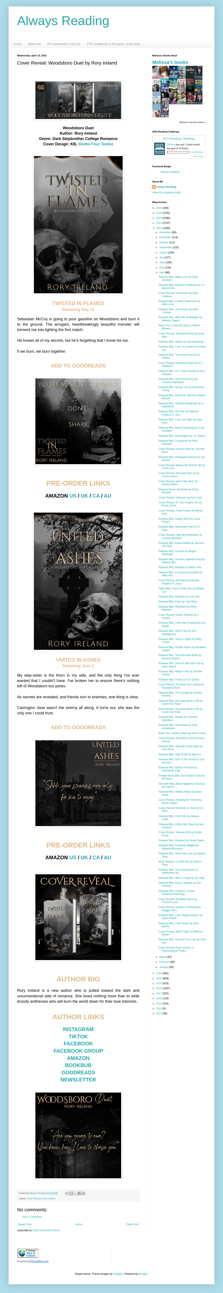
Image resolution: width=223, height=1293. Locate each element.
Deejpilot (118, 1273)
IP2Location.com (38, 1261)
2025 (159, 212)
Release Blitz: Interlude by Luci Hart (179, 596)
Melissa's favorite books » (192, 122)
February (164, 961)
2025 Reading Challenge (178, 138)
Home (18, 44)
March (163, 957)
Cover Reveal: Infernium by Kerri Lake (180, 497)
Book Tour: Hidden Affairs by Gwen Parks (182, 733)
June (162, 262)
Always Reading (63, 21)
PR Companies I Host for (64, 44)
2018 (159, 988)
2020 (159, 978)
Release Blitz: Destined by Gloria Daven (181, 840)
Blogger (143, 1273)
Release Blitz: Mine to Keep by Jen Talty (182, 877)
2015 (159, 1003)
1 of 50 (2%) (196, 152)
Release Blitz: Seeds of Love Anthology (181, 341)
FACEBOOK (78, 1043)
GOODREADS (78, 1072)
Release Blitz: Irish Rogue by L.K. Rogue (182, 435)
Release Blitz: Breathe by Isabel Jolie (180, 567)
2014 (159, 1008)
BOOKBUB (78, 1065)
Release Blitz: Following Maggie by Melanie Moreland (179, 847)
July (162, 257)
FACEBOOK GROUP (78, 1051)
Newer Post (25, 1224)
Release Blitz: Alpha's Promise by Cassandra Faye (178, 769)
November (165, 237)
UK (84, 496)
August (163, 252)
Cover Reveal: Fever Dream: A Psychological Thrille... (176, 949)
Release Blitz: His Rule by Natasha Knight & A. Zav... (179, 413)
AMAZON (78, 1058)
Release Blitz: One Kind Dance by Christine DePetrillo (178, 381)
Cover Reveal (34, 1198)
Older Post (132, 1224)
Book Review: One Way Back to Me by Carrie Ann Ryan (181, 710)
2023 (159, 222)
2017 (159, 993)
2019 (159, 983)
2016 (159, 998)
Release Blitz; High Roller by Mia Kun (180, 754)
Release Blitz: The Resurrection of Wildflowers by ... (178, 871)
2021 (159, 973)
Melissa (171, 144)
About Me (34, 44)
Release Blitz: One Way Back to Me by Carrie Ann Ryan (181, 702)
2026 (159, 207)
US (72, 496)
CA (96, 496)
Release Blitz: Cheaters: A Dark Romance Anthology (176, 893)
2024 (159, 218)
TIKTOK (78, 1036)
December (165, 232)
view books (198, 156)
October (164, 242)
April (162, 272)
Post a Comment (32, 1216)
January (164, 967)
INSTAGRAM (78, 1029)
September (166, 247)
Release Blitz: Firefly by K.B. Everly (179, 679)
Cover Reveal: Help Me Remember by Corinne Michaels (180, 536)
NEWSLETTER (78, 1079)
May (162, 267)
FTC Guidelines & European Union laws (113, 44)
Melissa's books (170, 62)
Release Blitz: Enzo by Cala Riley (178, 601)
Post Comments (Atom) (46, 1230)
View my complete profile (166, 192)
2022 (159, 228)
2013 (159, 1013)
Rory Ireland (48, 1198)
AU (107, 496)
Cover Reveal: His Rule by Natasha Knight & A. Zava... (179, 582)
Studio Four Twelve (95, 144)
